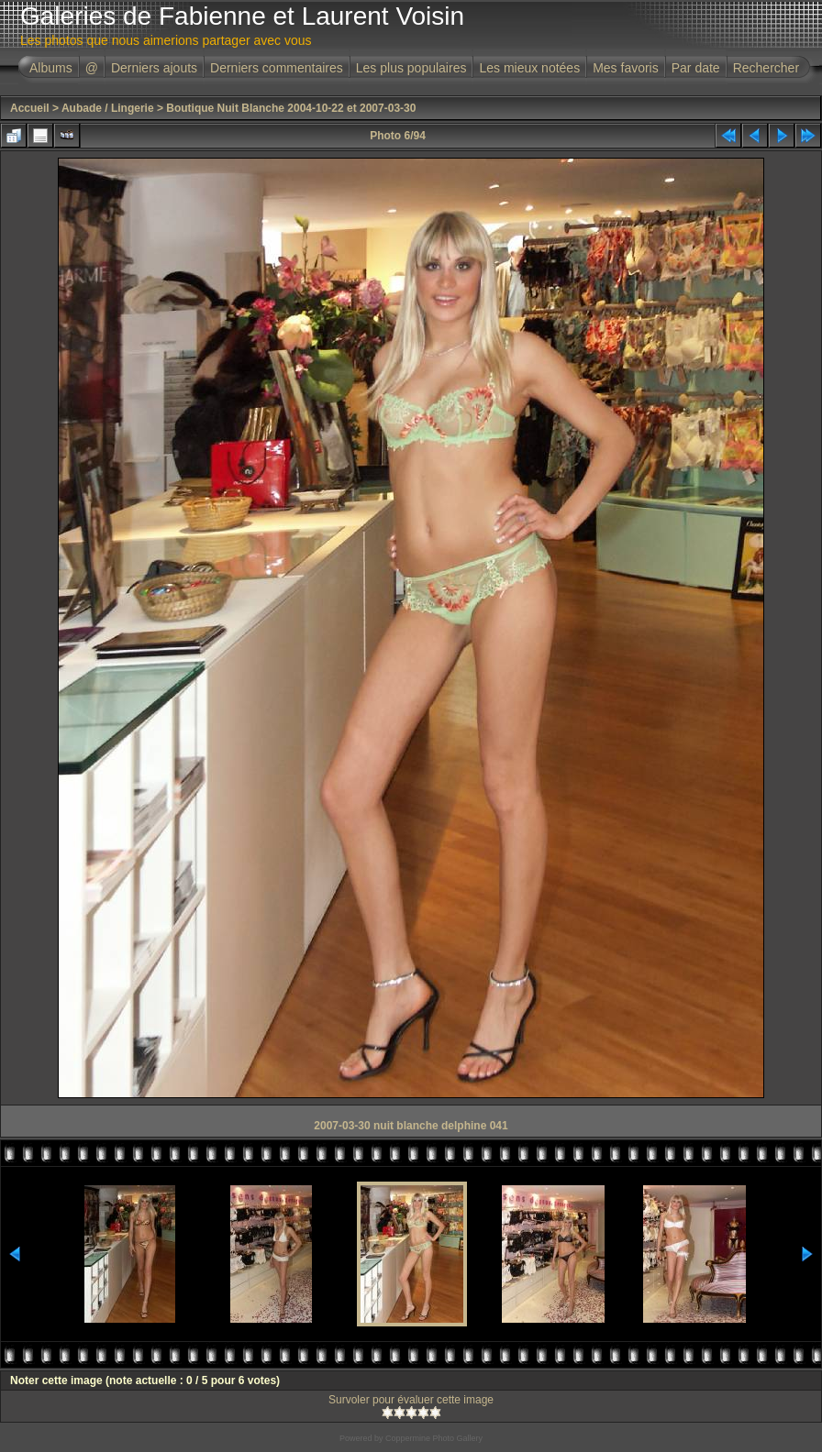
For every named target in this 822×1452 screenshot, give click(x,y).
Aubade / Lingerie (107, 108)
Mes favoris (626, 67)
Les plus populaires (411, 67)
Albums (50, 67)
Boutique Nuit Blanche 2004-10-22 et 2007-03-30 (291, 108)
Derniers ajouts (154, 67)
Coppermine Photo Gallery (434, 1438)
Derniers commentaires (276, 67)
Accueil (30, 108)
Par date (696, 67)
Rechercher (766, 67)
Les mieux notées (529, 67)
